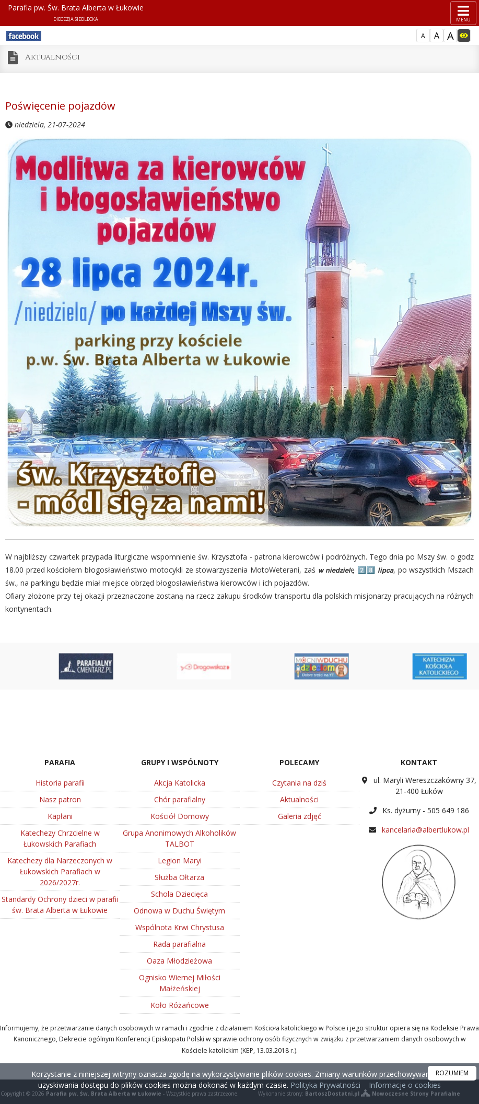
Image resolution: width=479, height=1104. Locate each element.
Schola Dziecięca (179, 1026)
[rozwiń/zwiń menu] (463, 13)
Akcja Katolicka (179, 915)
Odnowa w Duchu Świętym (179, 1043)
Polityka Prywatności (324, 1085)
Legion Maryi (180, 993)
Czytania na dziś (299, 915)
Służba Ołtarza (179, 1010)
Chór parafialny (179, 932)
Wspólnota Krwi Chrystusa (179, 1060)
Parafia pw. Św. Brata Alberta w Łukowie (76, 12)
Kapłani (60, 949)
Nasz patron (60, 932)
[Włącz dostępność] (464, 35)
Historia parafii (60, 915)
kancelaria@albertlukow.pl (425, 962)
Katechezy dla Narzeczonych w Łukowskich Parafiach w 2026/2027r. (59, 1004)
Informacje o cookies (405, 1085)
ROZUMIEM (452, 1073)
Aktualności (52, 57)
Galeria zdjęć (299, 949)
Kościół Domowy (179, 949)
